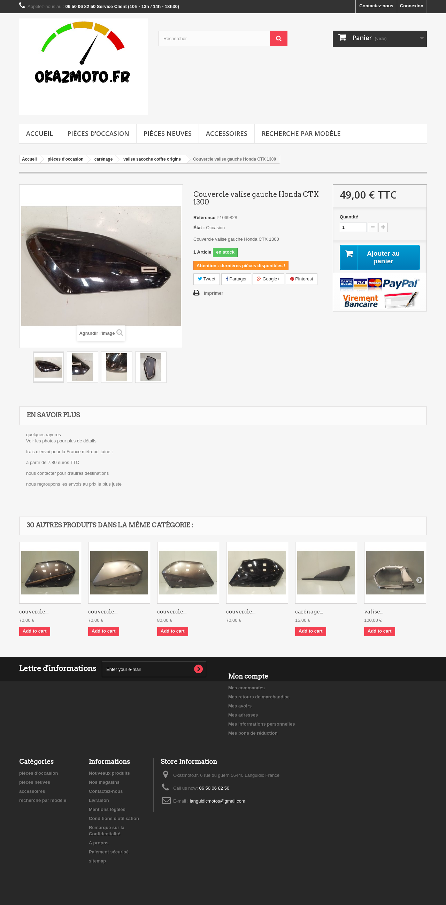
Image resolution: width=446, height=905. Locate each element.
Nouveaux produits (109, 773)
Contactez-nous (376, 5)
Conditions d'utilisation (114, 818)
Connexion (411, 5)
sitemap (97, 861)
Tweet (206, 278)
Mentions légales (107, 809)
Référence (204, 217)
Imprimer (213, 293)
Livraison (99, 800)
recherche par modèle (301, 133)
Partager (236, 278)
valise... (373, 612)
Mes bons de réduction (253, 733)
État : (199, 227)
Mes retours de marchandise (259, 696)
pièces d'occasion (98, 133)
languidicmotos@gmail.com (217, 801)
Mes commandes (246, 687)
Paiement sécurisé (109, 851)
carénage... (309, 612)
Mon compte (248, 676)
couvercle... (33, 612)
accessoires (226, 133)
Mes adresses (243, 715)
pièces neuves (168, 133)
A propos (99, 842)
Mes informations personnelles (261, 724)
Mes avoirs (240, 706)
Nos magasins (104, 782)
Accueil (39, 133)
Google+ (268, 278)
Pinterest (301, 278)
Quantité (349, 216)
